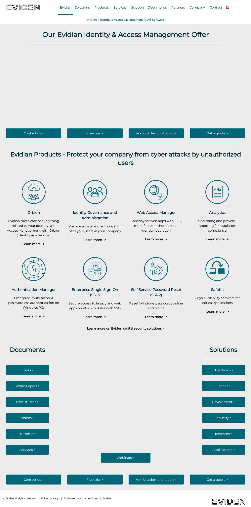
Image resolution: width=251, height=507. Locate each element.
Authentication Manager (34, 289)
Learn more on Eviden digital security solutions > (125, 328)
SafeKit (217, 289)
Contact (216, 7)
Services (120, 7)
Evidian (65, 7)
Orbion (33, 212)
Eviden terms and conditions (80, 498)
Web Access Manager (156, 212)
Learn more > (33, 244)
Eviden (107, 498)
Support (137, 7)
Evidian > (93, 20)
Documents (157, 7)
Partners (178, 7)
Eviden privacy (50, 498)
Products (101, 7)
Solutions (82, 7)
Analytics (217, 212)
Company (197, 7)
